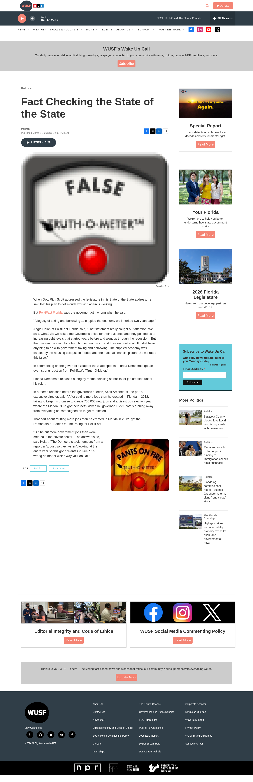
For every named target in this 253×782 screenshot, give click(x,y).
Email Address (194, 376)
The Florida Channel (150, 711)
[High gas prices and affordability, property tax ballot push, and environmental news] (190, 528)
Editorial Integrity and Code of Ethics (73, 638)
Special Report (205, 132)
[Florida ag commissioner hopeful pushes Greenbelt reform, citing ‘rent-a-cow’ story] (190, 490)
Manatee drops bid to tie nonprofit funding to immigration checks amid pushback (216, 462)
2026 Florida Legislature (205, 301)
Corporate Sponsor (195, 711)
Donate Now (126, 684)
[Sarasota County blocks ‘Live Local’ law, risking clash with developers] (190, 424)
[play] (22, 26)
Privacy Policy (193, 735)
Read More (205, 151)
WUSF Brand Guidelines (198, 743)
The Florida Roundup (210, 524)
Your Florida (206, 219)
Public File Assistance (151, 735)
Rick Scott (59, 475)
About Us (98, 711)
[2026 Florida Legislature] (205, 273)
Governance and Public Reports (156, 719)
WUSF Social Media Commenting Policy (182, 638)
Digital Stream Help (149, 750)
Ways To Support (194, 727)
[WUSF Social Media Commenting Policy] (182, 619)
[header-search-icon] (209, 9)
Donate (226, 9)
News (22, 36)
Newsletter (98, 727)
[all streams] (222, 25)
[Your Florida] (205, 194)
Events (107, 36)
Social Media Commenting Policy (111, 743)
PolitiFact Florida (51, 319)
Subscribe (126, 70)
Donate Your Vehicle (150, 758)
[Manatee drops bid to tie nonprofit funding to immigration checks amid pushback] (190, 455)
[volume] (32, 26)
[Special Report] (205, 110)
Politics (26, 95)
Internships (99, 758)
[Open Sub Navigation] (28, 36)
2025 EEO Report (148, 743)
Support (144, 36)
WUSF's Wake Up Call (126, 56)
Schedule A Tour (194, 750)
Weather (40, 36)
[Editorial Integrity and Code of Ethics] (73, 619)
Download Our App (195, 719)
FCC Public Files (148, 727)
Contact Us (99, 719)
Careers (97, 750)
